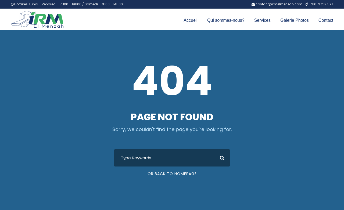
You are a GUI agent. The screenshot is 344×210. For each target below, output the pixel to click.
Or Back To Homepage (172, 173)
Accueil (191, 20)
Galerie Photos (294, 20)
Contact (325, 20)
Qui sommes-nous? (226, 20)
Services (262, 20)
